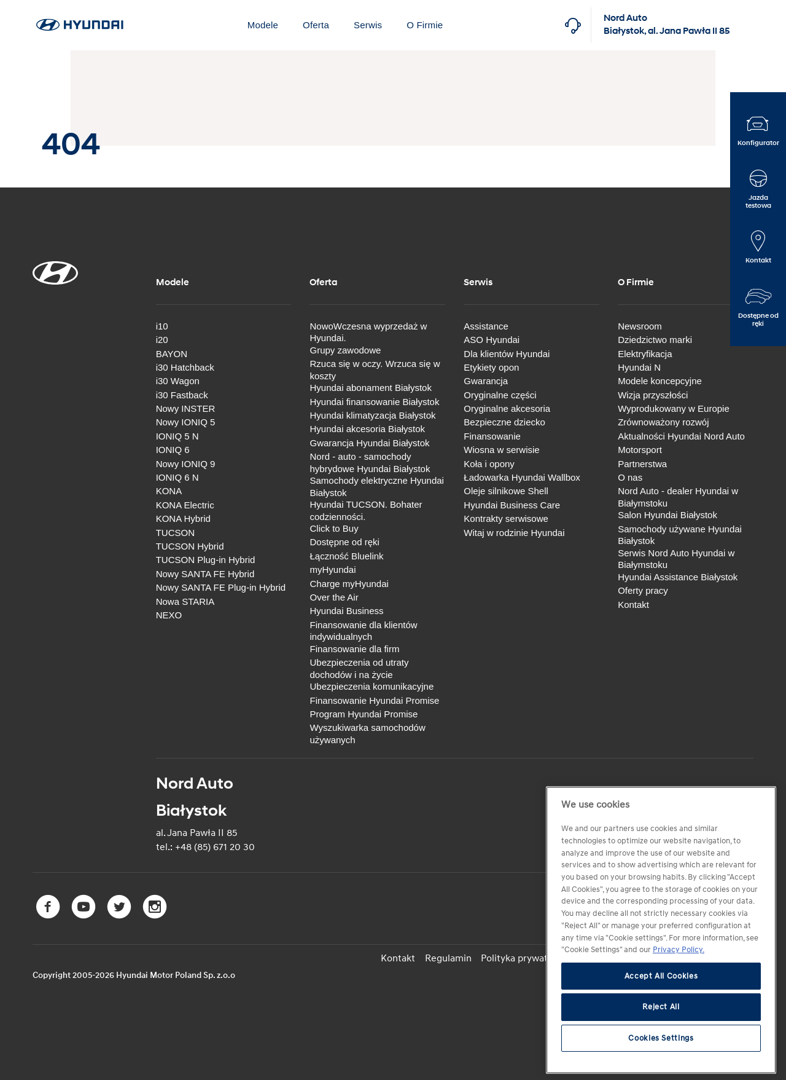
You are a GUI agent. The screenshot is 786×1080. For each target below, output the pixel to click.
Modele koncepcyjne (660, 381)
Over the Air (333, 597)
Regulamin (449, 958)
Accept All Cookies (661, 976)
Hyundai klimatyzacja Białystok (372, 415)
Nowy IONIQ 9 (186, 464)
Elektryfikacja (645, 353)
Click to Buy (333, 528)
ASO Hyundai (491, 339)
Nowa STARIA (185, 601)
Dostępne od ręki (344, 542)
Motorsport (640, 449)
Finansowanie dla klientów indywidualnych (363, 631)
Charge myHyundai (348, 583)
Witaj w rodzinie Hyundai (514, 532)
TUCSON (175, 532)
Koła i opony (489, 464)
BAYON (171, 353)
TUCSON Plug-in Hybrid (205, 559)
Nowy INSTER (186, 408)
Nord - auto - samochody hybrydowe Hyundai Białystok (369, 462)
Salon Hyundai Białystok (667, 515)
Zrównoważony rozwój (663, 422)
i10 (162, 326)
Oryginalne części (500, 395)
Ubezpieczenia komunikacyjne (371, 686)
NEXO (169, 615)
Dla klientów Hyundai (507, 353)
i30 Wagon (178, 381)
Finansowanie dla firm (354, 649)
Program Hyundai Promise (363, 714)
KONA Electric (185, 505)
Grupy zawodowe (345, 350)
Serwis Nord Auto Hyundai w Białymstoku (676, 559)
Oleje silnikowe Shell (506, 491)
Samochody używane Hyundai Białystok (680, 535)
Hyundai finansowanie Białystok (374, 401)
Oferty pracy (643, 590)
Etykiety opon (491, 367)
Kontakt (633, 604)
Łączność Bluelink (346, 556)
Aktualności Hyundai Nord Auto (681, 436)
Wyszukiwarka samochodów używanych (367, 733)
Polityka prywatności (527, 958)
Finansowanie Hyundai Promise (374, 700)
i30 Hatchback (185, 367)
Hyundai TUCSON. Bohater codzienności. (365, 510)
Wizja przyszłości (653, 395)
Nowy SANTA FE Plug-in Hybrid (221, 587)
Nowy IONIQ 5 (186, 422)
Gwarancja (486, 381)
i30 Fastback (182, 395)
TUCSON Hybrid (190, 546)
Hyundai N (639, 367)
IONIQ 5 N (177, 436)
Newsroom (640, 326)
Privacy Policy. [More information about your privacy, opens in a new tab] (678, 950)
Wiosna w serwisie (501, 449)
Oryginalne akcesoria (507, 408)
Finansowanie (492, 436)
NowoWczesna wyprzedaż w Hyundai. (368, 332)
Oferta (316, 25)
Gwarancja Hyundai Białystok (369, 443)
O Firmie (425, 25)
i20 (162, 339)
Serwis (368, 25)
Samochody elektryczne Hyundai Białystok (376, 486)
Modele (262, 25)
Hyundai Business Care (512, 505)
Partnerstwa (642, 464)
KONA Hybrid (183, 518)
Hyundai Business (346, 610)
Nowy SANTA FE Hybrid (205, 574)
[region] (661, 930)
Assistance (486, 326)
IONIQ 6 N (177, 477)
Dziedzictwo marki (655, 339)
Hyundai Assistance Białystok (677, 577)
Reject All (661, 1007)
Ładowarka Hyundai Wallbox (522, 477)
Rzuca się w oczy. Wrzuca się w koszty (374, 369)
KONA (169, 491)
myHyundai (332, 569)
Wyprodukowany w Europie (674, 408)
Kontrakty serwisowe (506, 518)
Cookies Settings (661, 1038)
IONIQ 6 (173, 449)
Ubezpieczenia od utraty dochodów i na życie (358, 668)
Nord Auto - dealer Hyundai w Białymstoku (678, 497)
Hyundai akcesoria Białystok (367, 429)
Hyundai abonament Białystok (370, 387)
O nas (630, 477)
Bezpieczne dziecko (504, 422)
